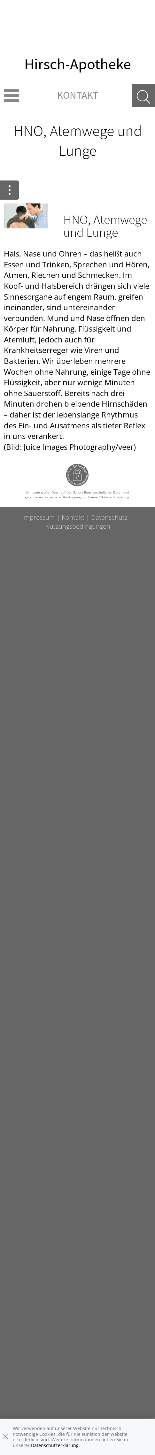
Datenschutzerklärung (55, 1445)
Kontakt (77, 95)
